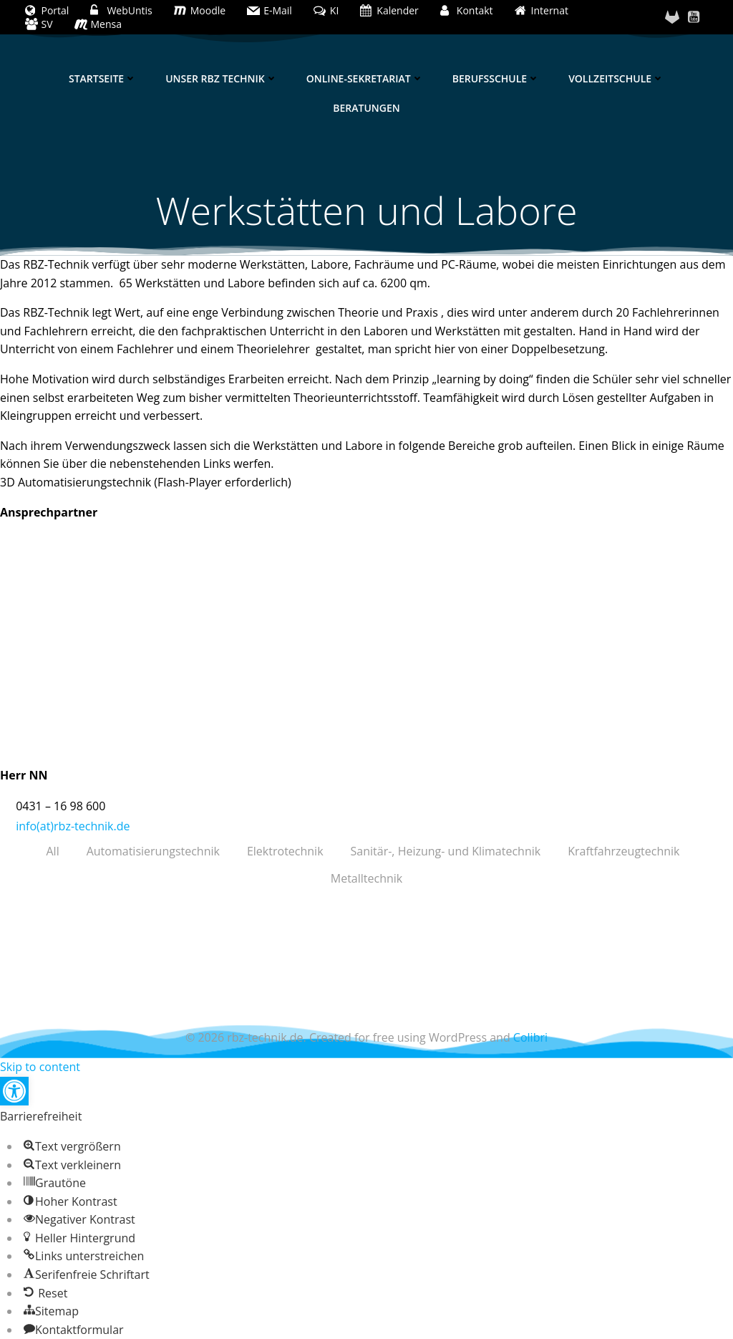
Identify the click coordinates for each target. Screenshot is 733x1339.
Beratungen (366, 108)
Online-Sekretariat (365, 78)
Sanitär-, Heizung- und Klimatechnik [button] (446, 851)
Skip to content (40, 1067)
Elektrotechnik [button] (285, 851)
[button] (14, 1091)
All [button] (52, 851)
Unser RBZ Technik (221, 78)
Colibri (530, 1037)
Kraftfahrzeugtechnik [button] (623, 851)
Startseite (103, 78)
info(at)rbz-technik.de (73, 826)
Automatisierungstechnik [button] (153, 851)
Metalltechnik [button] (366, 878)
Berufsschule (496, 78)
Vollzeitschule (616, 78)
